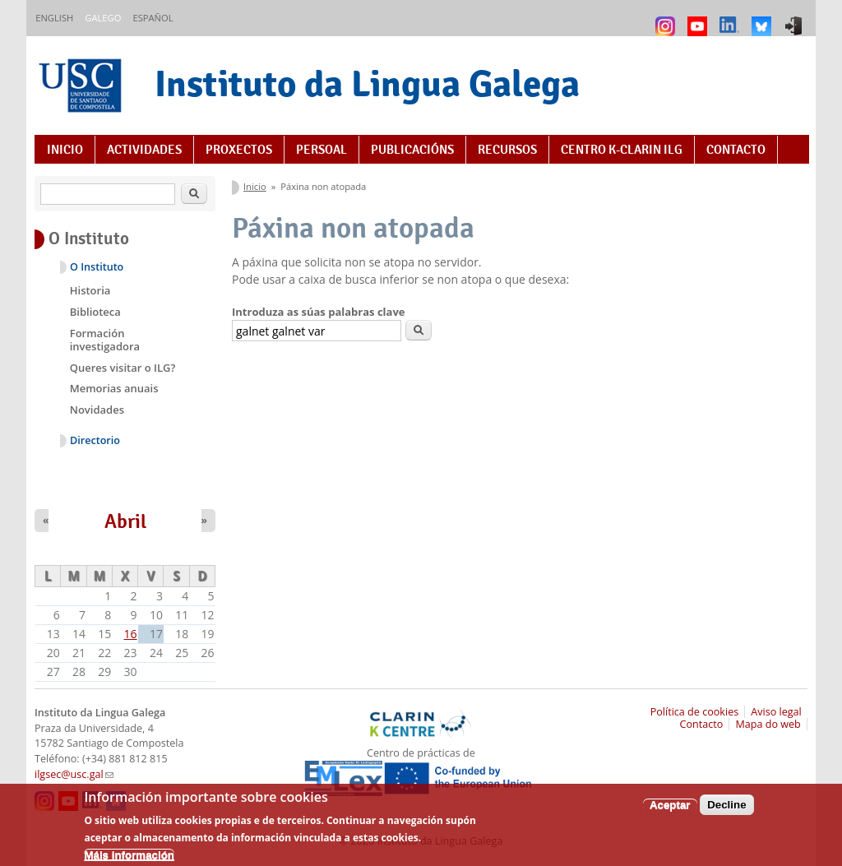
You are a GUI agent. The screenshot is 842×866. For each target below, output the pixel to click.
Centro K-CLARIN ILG (621, 149)
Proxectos (239, 149)
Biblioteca (95, 311)
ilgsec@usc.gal (74, 774)
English (54, 18)
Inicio (65, 149)
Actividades (144, 149)
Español (152, 18)
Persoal (321, 149)
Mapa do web (767, 724)
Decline (726, 812)
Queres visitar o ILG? (123, 367)
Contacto (736, 149)
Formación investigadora (105, 340)
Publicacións (412, 149)
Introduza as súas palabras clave (318, 311)
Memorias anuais (114, 388)
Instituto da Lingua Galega (367, 83)
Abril (125, 521)
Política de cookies (694, 712)
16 (130, 633)
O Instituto (96, 267)
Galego (103, 18)
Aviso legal (776, 712)
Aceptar (670, 812)
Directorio (95, 440)
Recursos (507, 149)
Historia (90, 290)
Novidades (97, 409)
